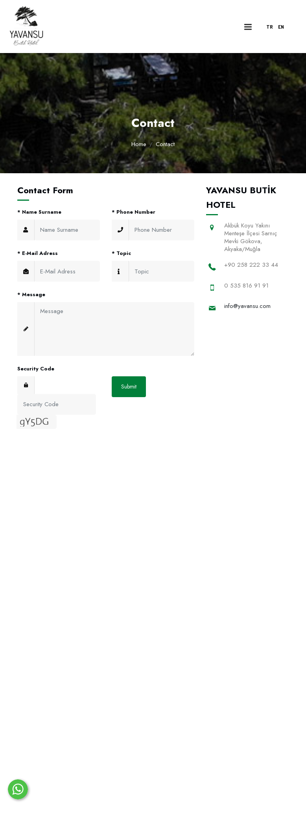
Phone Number (133, 212)
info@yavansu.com (247, 306)
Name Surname (39, 212)
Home (138, 144)
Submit (128, 386)
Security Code (35, 368)
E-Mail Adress (37, 253)
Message (31, 294)
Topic (121, 253)
